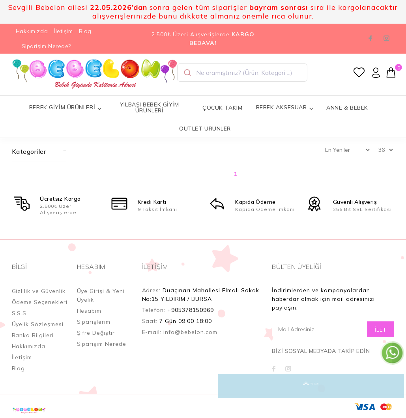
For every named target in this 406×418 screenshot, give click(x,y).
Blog (85, 31)
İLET (381, 329)
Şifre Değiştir (96, 332)
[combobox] (242, 72)
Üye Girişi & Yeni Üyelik (101, 295)
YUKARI (392, 386)
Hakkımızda (32, 31)
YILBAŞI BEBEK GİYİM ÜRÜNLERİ (149, 107)
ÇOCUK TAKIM (222, 107)
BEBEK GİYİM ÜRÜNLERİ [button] (65, 107)
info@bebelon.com (190, 332)
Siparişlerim (94, 321)
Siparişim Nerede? (46, 46)
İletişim (63, 31)
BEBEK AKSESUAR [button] (285, 107)
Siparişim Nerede (102, 343)
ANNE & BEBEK (347, 107)
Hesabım (89, 310)
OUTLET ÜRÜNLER (205, 128)
